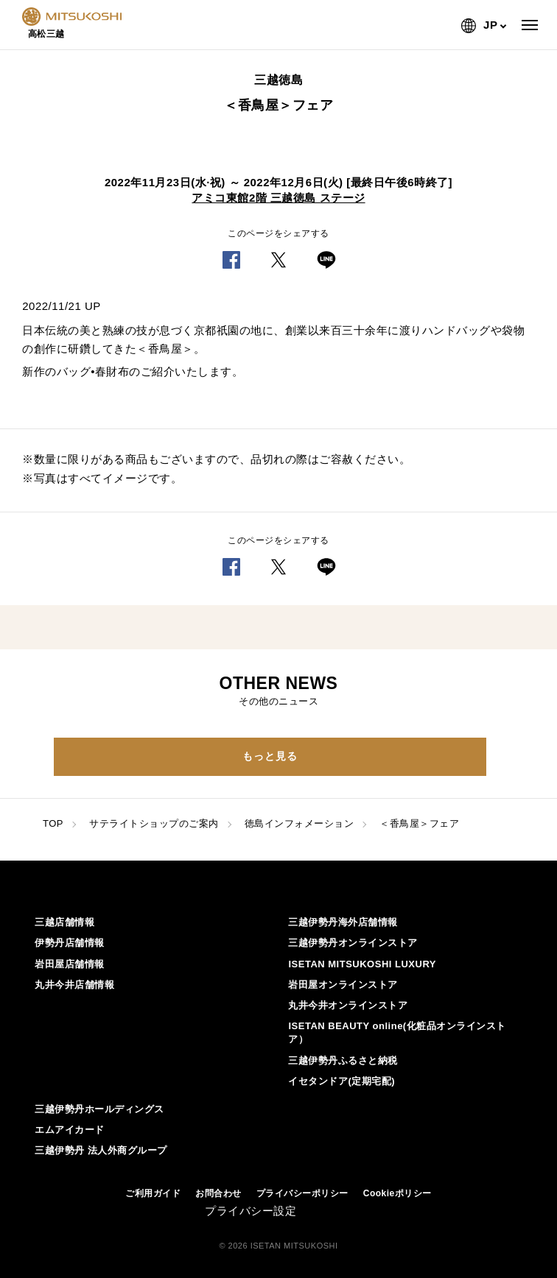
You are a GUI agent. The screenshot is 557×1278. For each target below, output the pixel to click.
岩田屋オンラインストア (343, 984)
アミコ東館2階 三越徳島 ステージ (278, 197)
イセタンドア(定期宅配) (341, 1081)
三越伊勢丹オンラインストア (353, 942)
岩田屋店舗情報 (70, 964)
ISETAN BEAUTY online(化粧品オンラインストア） (396, 1032)
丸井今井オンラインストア (347, 1005)
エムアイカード (70, 1129)
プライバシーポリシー (302, 1193)
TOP (53, 823)
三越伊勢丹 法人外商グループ (101, 1150)
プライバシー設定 (250, 1210)
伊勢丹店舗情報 (70, 942)
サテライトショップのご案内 (154, 823)
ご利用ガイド (153, 1193)
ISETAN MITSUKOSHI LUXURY (362, 964)
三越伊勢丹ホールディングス (99, 1109)
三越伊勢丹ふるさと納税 (343, 1060)
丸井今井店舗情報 (74, 984)
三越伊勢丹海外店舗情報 (343, 922)
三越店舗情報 (64, 922)
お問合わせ (218, 1193)
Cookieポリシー (397, 1193)
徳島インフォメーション (299, 823)
